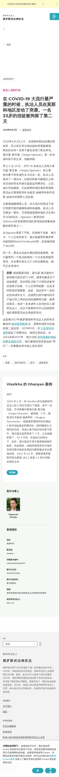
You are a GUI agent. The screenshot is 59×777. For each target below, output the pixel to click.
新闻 (9, 44)
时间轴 (12, 472)
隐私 (5, 711)
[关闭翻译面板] (56, 4)
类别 (8, 644)
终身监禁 (7, 731)
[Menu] (54, 16)
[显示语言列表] (44, 4)
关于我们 (7, 706)
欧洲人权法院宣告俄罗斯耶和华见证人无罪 (24, 737)
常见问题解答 (9, 726)
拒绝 (50, 770)
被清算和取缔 (19, 324)
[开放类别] (40, 644)
